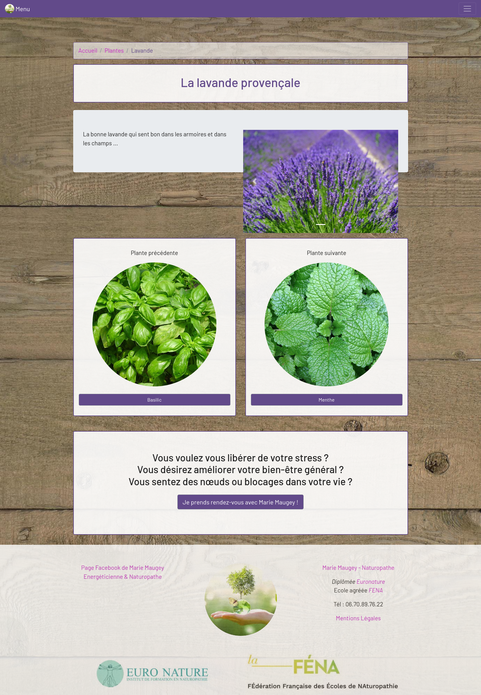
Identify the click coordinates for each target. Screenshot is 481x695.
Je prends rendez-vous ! (240, 502)
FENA (376, 590)
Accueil (87, 50)
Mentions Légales (358, 618)
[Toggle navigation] (467, 8)
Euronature (371, 581)
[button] (254, 181)
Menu (17, 8)
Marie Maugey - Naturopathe (358, 567)
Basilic (154, 399)
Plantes (114, 50)
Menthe (326, 399)
